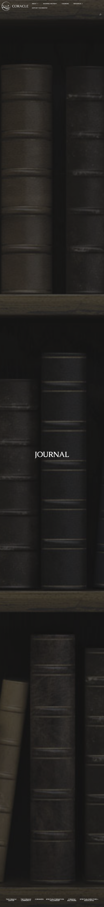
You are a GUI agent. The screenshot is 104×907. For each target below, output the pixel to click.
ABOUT (34, 3)
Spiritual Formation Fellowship (55, 900)
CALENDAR (65, 3)
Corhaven (39, 899)
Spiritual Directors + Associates (89, 900)
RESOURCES (77, 3)
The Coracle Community (26, 900)
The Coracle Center (11, 900)
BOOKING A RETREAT (50, 3)
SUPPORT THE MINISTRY (39, 8)
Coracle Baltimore (71, 900)
